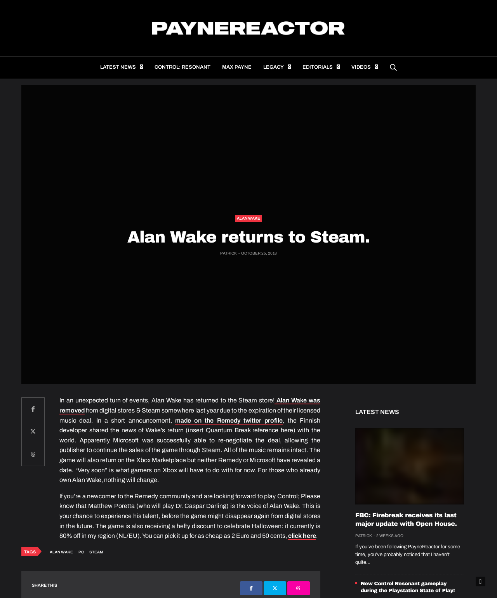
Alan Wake (248, 218)
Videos (361, 67)
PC (81, 552)
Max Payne (237, 67)
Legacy (273, 67)
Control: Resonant (182, 67)
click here (302, 535)
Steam (96, 552)
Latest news (118, 67)
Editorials (317, 67)
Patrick (228, 253)
